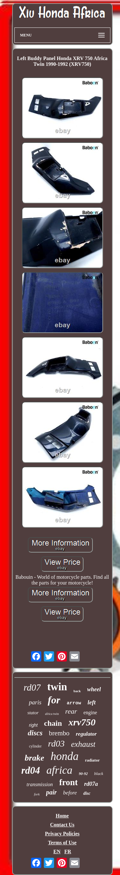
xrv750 (82, 722)
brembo (59, 733)
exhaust (83, 744)
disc (87, 793)
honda (65, 756)
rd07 (32, 687)
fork (37, 794)
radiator (92, 760)
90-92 (83, 773)
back (77, 691)
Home (62, 815)
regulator (86, 734)
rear (71, 711)
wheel (94, 689)
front (68, 782)
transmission (40, 784)
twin (57, 687)
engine (90, 712)
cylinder (35, 746)
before (70, 793)
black (98, 773)
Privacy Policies (62, 833)
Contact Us (62, 824)
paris (35, 702)
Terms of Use (62, 842)
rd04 (30, 770)
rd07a (91, 784)
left (91, 702)
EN (56, 851)
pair (51, 792)
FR (67, 851)
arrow (74, 703)
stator (33, 712)
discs (35, 733)
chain (53, 723)
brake (34, 758)
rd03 (56, 743)
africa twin (52, 714)
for (54, 700)
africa (59, 770)
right (33, 725)
